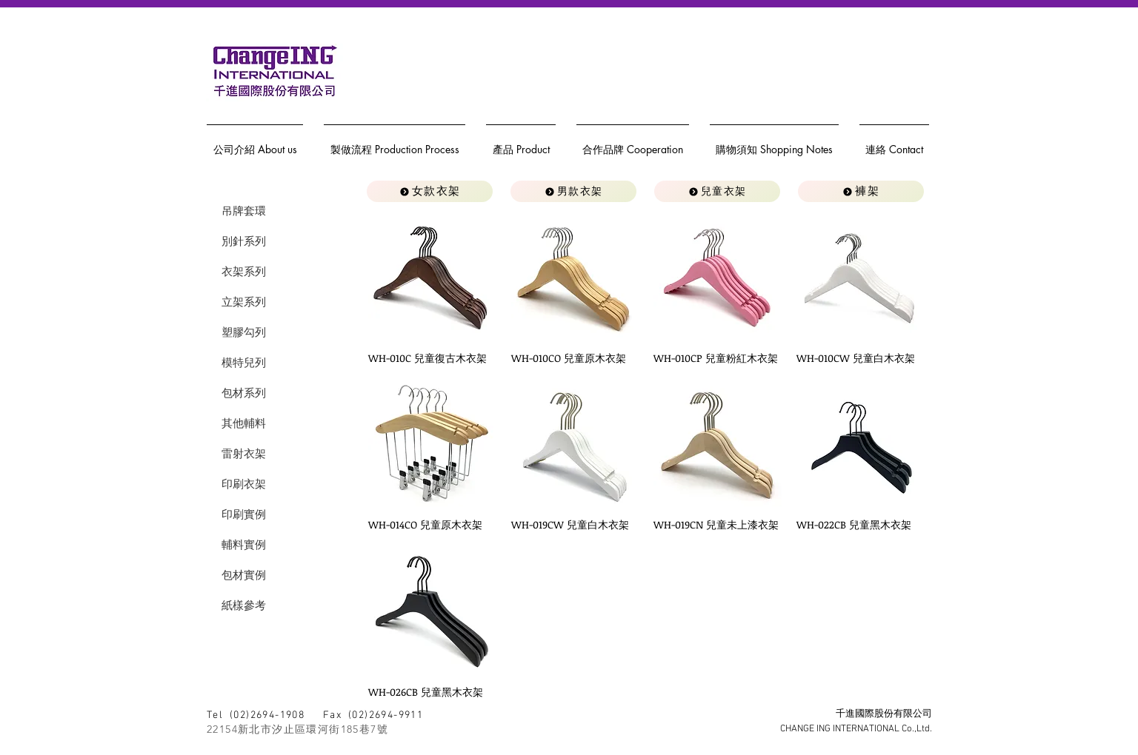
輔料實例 (244, 544)
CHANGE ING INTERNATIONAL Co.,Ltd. (856, 729)
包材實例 (244, 575)
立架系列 (244, 302)
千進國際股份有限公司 (884, 714)
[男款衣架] (573, 191)
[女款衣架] (430, 191)
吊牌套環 (244, 211)
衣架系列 (244, 271)
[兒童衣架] (717, 191)
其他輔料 (244, 423)
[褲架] (861, 191)
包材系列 (244, 393)
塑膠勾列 (244, 332)
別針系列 (244, 241)
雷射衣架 (244, 453)
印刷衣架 (244, 484)
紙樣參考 (244, 605)
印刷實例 (244, 514)
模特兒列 (244, 362)
